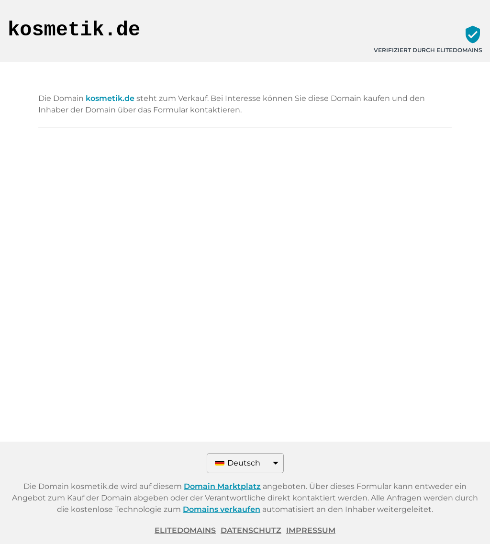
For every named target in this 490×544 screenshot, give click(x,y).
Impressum (310, 530)
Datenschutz (251, 530)
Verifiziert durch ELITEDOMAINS (428, 50)
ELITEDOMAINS (185, 530)
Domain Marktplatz (222, 486)
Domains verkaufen (221, 509)
